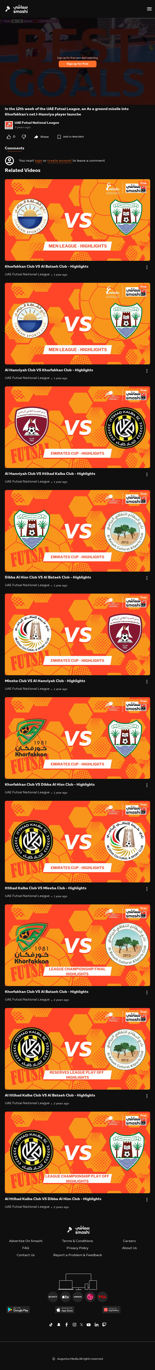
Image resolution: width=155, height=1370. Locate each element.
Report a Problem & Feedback (77, 1255)
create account (59, 161)
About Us (129, 1248)
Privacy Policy (77, 1248)
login (38, 161)
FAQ (25, 1248)
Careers (129, 1241)
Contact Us (26, 1255)
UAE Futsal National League (37, 123)
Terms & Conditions (77, 1241)
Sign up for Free (77, 64)
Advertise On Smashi (25, 1241)
